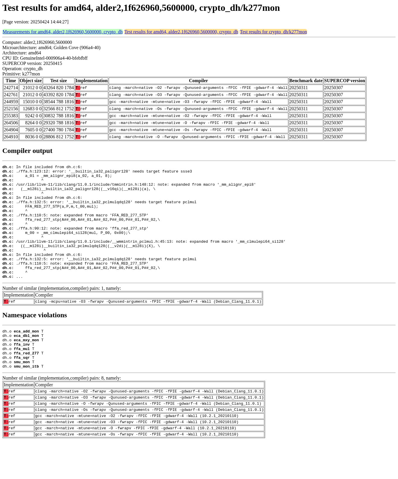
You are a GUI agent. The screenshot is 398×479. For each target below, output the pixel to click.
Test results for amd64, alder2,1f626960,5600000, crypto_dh (181, 31)
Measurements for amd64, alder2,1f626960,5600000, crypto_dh (63, 31)
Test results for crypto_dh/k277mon (273, 31)
